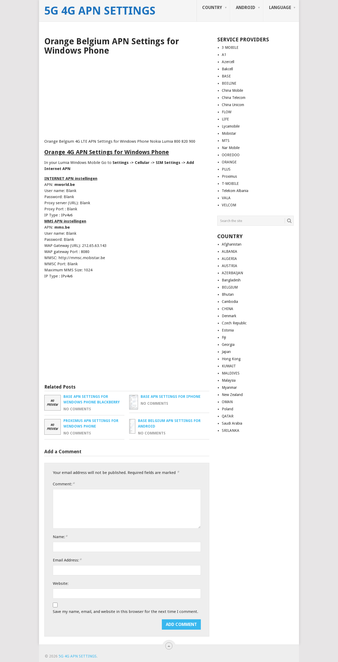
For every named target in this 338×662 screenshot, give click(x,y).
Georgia (228, 344)
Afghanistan (231, 244)
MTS (225, 140)
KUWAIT (229, 366)
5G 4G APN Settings (99, 10)
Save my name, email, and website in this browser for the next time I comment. (125, 611)
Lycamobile (231, 126)
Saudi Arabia (232, 423)
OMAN (227, 402)
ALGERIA (229, 258)
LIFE (225, 119)
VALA (226, 198)
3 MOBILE (230, 47)
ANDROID (245, 7)
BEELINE (229, 83)
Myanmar (229, 387)
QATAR (227, 416)
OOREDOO (231, 155)
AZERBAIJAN (232, 273)
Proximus (229, 176)
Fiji (224, 337)
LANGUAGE (280, 7)
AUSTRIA (229, 266)
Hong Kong (231, 359)
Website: (60, 583)
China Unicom (233, 105)
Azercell (228, 62)
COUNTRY (212, 7)
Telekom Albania (235, 191)
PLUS (226, 169)
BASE (226, 76)
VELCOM (229, 205)
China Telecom (233, 97)
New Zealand (232, 395)
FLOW (226, 112)
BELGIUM (230, 287)
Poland (227, 409)
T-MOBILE (230, 183)
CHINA (227, 309)
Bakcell (227, 69)
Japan (226, 352)
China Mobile (232, 90)
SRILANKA (230, 430)
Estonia (228, 330)
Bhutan (228, 294)
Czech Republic (234, 323)
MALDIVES (231, 373)
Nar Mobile (231, 148)
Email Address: (67, 560)
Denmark (229, 316)
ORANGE (229, 162)
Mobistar (229, 133)
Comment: (64, 483)
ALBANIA (229, 251)
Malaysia (229, 380)
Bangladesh (231, 280)
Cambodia (230, 301)
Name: (60, 536)
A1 (224, 55)
